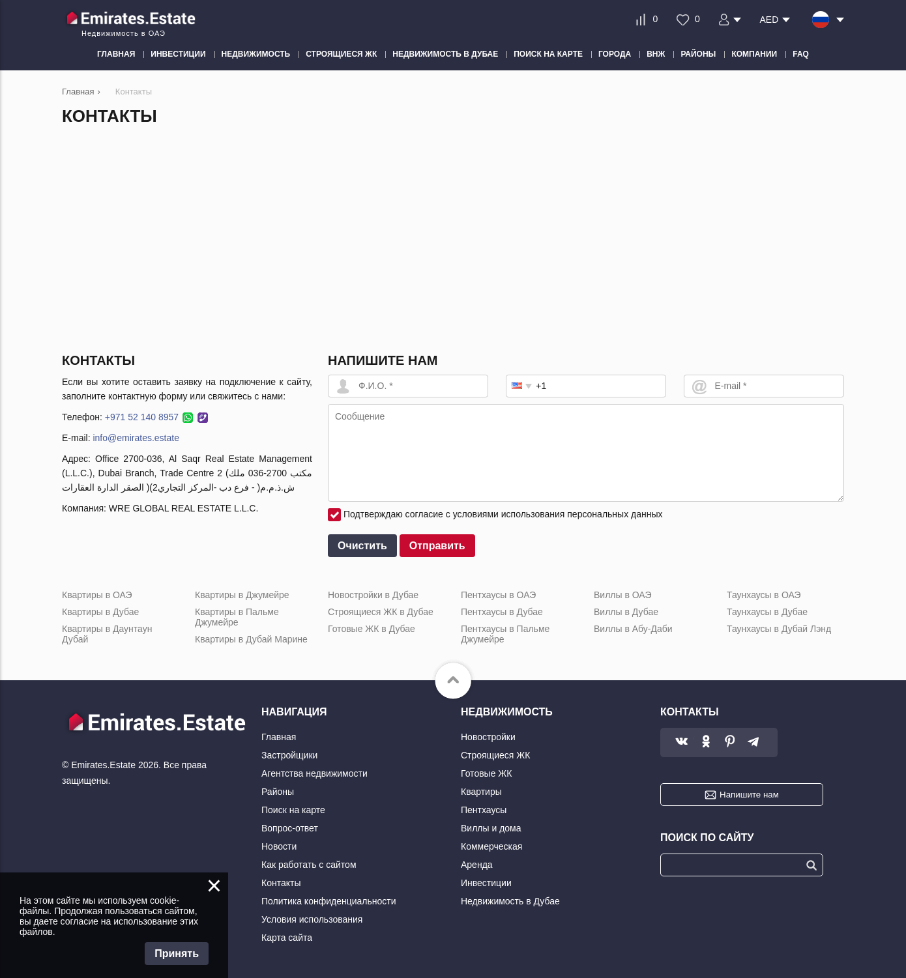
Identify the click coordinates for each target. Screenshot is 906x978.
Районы (277, 791)
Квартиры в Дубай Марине (251, 639)
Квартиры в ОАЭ (97, 595)
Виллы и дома (491, 828)
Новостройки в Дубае (373, 595)
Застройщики (289, 755)
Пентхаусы (483, 810)
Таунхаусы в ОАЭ (764, 595)
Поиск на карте (293, 810)
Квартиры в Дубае (100, 612)
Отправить (437, 545)
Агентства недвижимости (314, 773)
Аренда (477, 864)
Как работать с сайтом (309, 864)
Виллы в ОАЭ (622, 595)
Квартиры (481, 791)
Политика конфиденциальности (328, 901)
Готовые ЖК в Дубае (371, 629)
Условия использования (311, 919)
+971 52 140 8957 (142, 417)
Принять (176, 953)
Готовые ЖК (486, 773)
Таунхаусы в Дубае (767, 612)
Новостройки (488, 737)
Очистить (362, 545)
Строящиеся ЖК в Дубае (380, 612)
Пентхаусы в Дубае (502, 612)
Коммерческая (491, 846)
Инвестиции (486, 883)
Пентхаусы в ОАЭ (498, 595)
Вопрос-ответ (289, 828)
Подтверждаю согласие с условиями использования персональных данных (503, 514)
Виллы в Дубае (626, 612)
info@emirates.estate (136, 438)
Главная (278, 737)
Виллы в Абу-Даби (633, 629)
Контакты (280, 883)
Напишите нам (749, 794)
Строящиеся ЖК (495, 755)
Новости (279, 846)
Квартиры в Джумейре (242, 595)
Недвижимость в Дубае (510, 901)
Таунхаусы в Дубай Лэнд (779, 629)
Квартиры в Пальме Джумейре (237, 617)
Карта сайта (286, 937)
